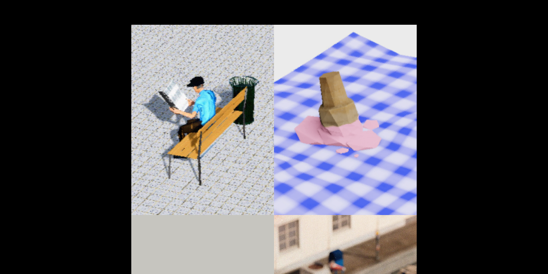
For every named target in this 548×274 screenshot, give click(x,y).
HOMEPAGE (39, 8)
